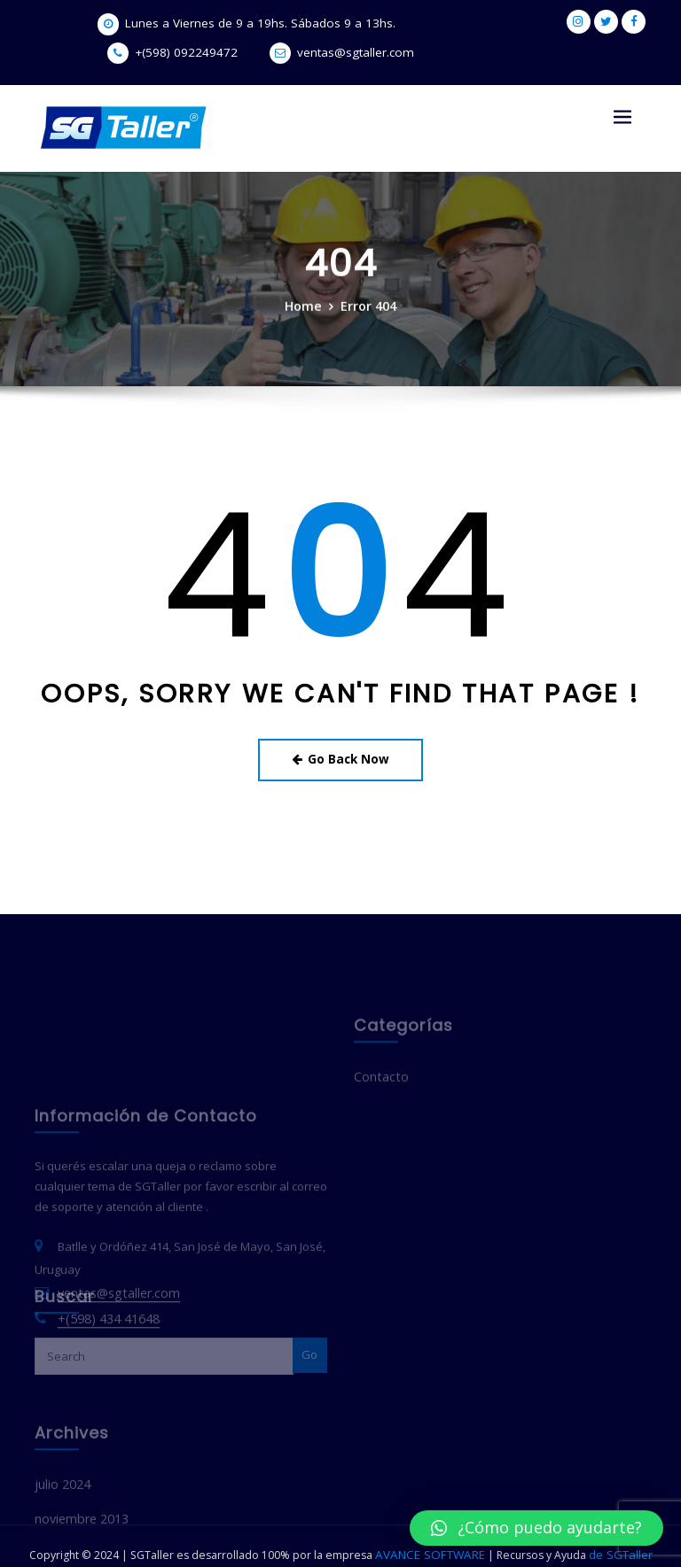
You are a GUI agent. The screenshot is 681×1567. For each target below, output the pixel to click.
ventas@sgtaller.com (274, 52)
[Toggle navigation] (622, 117)
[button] (536, 1528)
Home (306, 311)
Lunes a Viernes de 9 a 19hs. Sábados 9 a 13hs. (186, 23)
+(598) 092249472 (409, 23)
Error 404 (366, 311)
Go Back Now (341, 755)
